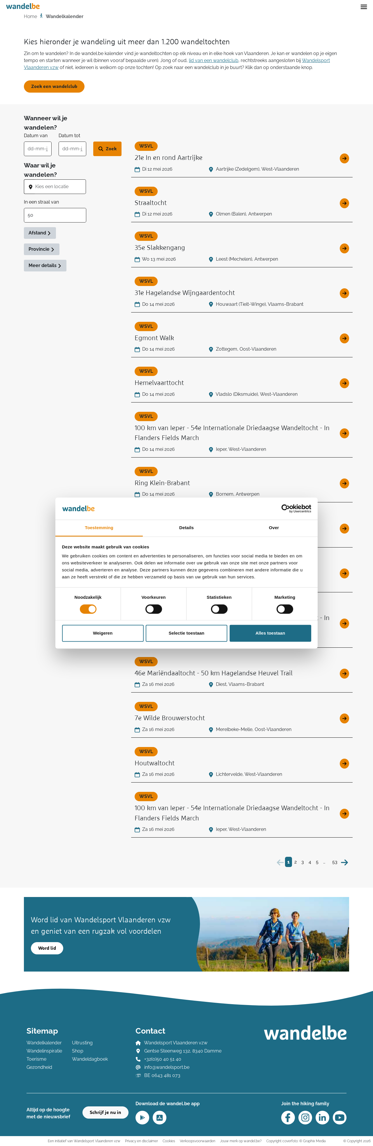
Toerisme (36, 1059)
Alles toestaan (270, 633)
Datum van (35, 135)
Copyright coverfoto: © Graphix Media (296, 1141)
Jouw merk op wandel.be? (241, 1141)
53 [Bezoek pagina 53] (334, 862)
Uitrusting (82, 1043)
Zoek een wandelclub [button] (54, 86)
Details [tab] (186, 527)
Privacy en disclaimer (141, 1141)
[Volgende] (344, 862)
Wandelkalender (44, 1043)
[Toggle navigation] (363, 6)
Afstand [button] (40, 233)
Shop (77, 1051)
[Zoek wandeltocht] (107, 149)
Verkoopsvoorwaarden (197, 1141)
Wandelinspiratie (44, 1051)
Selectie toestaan (187, 633)
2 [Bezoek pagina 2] (295, 862)
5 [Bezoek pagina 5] (317, 862)
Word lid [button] (47, 948)
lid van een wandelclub (213, 60)
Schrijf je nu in (105, 1112)
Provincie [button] (42, 249)
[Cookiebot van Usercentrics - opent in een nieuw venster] (285, 508)
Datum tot (69, 135)
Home (30, 16)
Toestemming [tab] (99, 527)
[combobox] (60, 186)
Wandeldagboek (90, 1059)
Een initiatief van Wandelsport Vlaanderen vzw (84, 1141)
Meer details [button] (45, 265)
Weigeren (102, 633)
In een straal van (41, 202)
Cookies (169, 1141)
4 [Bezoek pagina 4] (310, 862)
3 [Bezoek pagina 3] (302, 862)
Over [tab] (274, 527)
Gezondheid (39, 1067)
